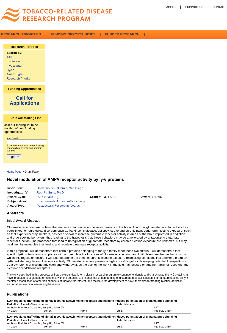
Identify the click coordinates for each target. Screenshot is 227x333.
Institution (13, 61)
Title (9, 57)
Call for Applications (24, 100)
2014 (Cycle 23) (47, 197)
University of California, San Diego (60, 188)
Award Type (15, 74)
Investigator (14, 65)
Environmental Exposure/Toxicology (61, 201)
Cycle (10, 70)
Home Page (14, 171)
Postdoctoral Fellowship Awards (58, 205)
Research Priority (18, 78)
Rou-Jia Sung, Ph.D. (51, 192)
